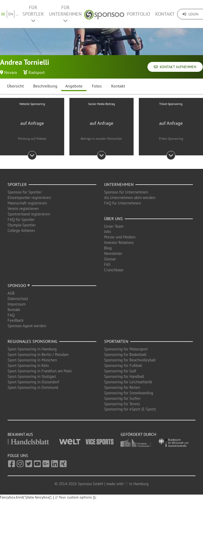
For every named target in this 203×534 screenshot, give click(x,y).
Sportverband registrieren (29, 214)
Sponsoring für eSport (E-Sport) (130, 409)
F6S (107, 264)
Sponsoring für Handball (124, 376)
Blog (108, 247)
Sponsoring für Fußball (123, 365)
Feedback (15, 320)
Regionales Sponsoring (32, 341)
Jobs (107, 231)
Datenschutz (18, 298)
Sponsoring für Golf (120, 370)
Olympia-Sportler (22, 224)
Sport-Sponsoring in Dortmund (33, 387)
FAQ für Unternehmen (122, 203)
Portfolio (138, 14)
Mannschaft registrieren (27, 203)
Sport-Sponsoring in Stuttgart (32, 376)
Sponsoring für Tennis (122, 403)
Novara (10, 72)
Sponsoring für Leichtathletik (128, 381)
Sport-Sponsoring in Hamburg (32, 349)
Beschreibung (45, 86)
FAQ (11, 315)
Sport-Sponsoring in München (32, 359)
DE (3, 14)
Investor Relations (119, 242)
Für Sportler (33, 13)
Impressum (17, 304)
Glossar (110, 258)
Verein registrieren (23, 208)
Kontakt (165, 14)
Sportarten (116, 341)
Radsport (36, 72)
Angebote (73, 86)
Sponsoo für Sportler (25, 192)
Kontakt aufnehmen (175, 66)
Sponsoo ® (19, 285)
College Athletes (21, 230)
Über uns (113, 218)
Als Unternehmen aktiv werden (129, 197)
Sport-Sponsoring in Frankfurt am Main (40, 370)
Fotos (97, 86)
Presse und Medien (119, 236)
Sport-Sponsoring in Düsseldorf (33, 381)
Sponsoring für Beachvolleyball (130, 359)
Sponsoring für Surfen (122, 398)
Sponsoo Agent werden (27, 325)
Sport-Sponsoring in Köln (28, 365)
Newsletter (113, 253)
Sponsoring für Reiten (122, 387)
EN (10, 14)
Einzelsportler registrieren (29, 197)
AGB (11, 293)
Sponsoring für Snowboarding (128, 392)
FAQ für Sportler (21, 219)
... (17, 14)
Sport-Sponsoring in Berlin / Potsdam (38, 354)
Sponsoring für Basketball (125, 354)
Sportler (17, 184)
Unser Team (113, 226)
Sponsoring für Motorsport (126, 349)
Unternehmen (119, 184)
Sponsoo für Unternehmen (126, 192)
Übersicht (15, 86)
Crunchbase (113, 269)
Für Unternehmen (65, 13)
